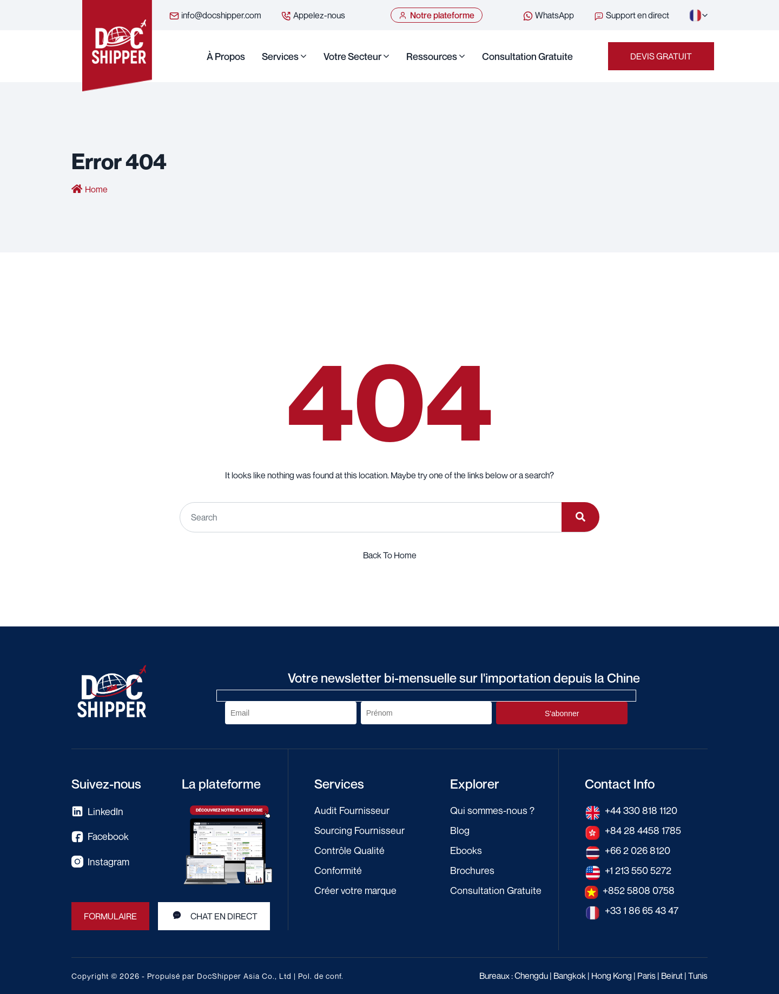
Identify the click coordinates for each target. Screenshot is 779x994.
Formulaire (110, 916)
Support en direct (631, 16)
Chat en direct (214, 916)
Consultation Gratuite (527, 56)
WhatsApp (548, 16)
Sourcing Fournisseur (359, 830)
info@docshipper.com (215, 16)
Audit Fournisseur (352, 810)
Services (280, 56)
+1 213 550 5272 (638, 870)
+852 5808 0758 (639, 890)
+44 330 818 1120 (641, 810)
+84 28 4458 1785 (643, 830)
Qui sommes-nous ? (492, 810)
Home (96, 189)
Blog (460, 830)
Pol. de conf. (321, 975)
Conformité (338, 870)
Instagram (100, 862)
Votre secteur (352, 56)
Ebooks (466, 850)
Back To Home (390, 555)
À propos (226, 56)
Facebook (100, 836)
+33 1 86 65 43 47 (641, 910)
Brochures (472, 870)
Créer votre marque (355, 890)
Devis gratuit (661, 56)
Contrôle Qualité (349, 850)
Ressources (431, 56)
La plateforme (221, 783)
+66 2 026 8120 (637, 850)
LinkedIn (97, 811)
